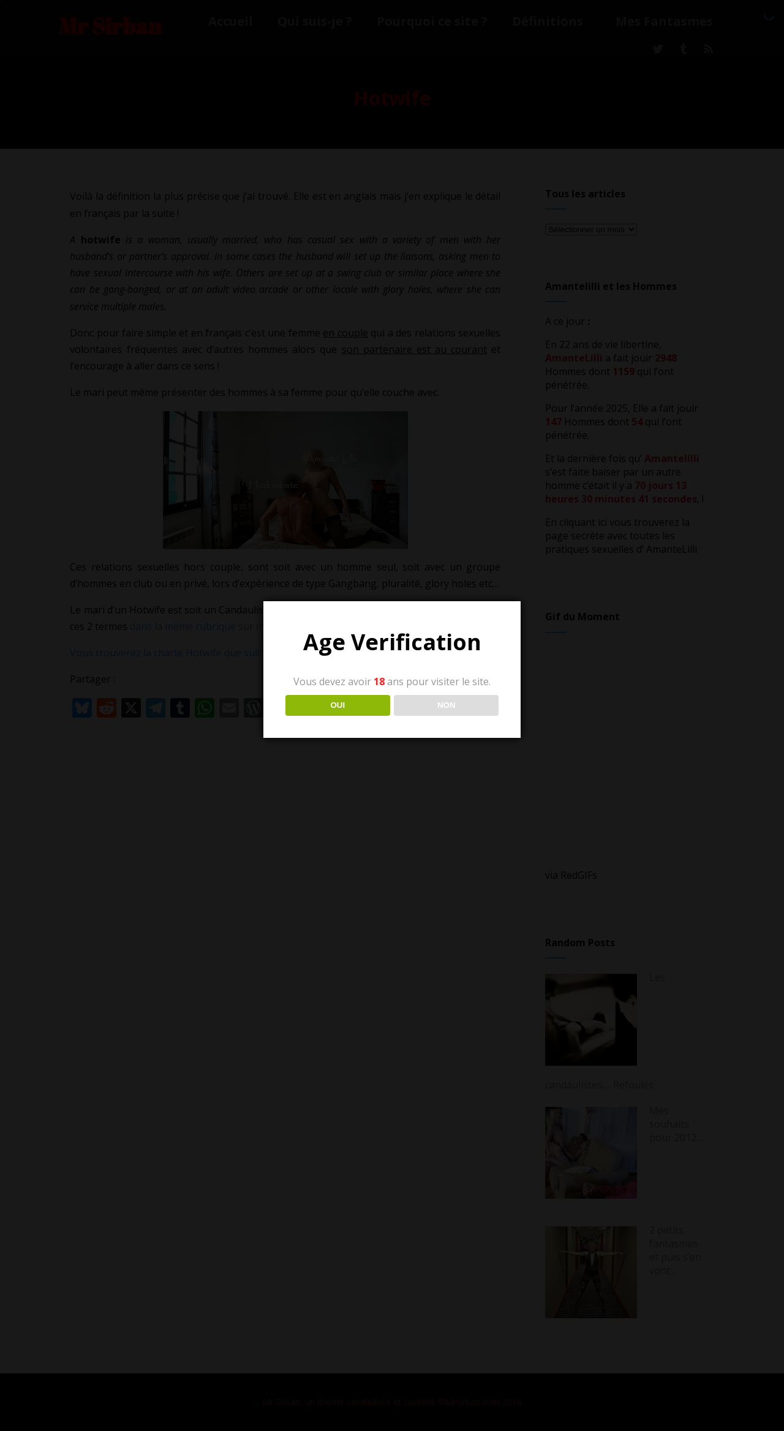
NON (446, 705)
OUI (337, 705)
